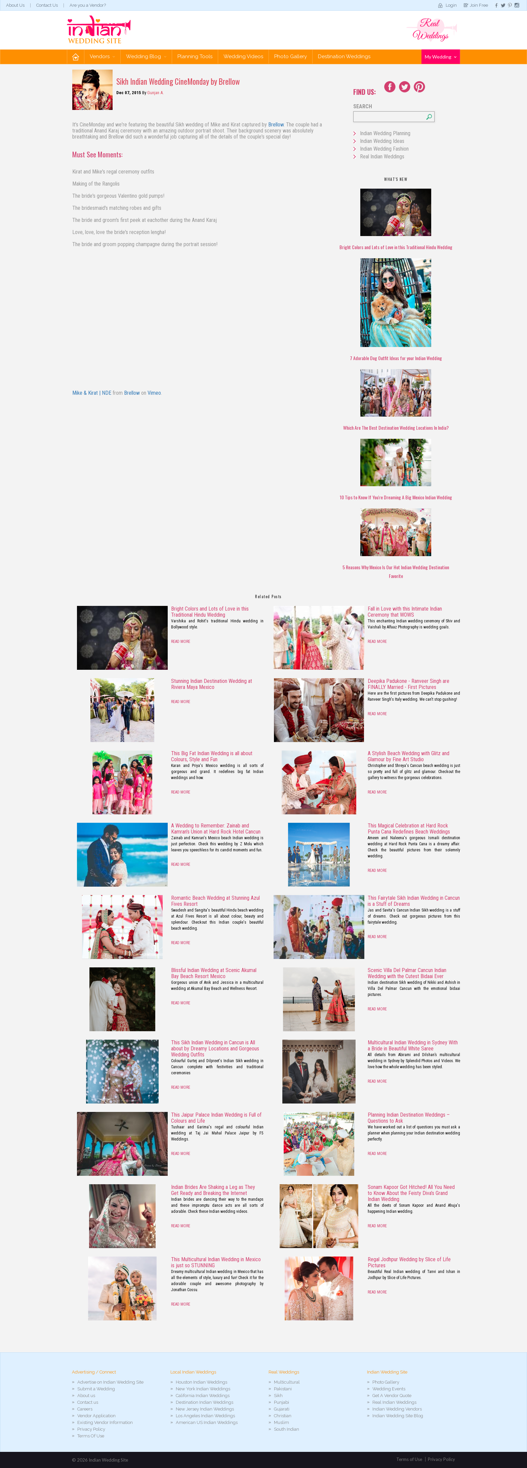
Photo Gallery (290, 56)
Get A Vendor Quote (391, 1395)
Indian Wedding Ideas (382, 141)
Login (451, 5)
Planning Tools (194, 56)
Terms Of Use (90, 1435)
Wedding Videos (243, 56)
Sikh (278, 1395)
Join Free (479, 5)
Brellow (276, 124)
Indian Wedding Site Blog (397, 1415)
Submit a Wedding (96, 1388)
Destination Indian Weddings (204, 1402)
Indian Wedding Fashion (384, 149)
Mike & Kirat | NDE (91, 393)
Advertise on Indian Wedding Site (110, 1382)
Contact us (87, 1402)
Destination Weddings (344, 56)
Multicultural (287, 1382)
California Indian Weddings (203, 1395)
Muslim (281, 1422)
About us (86, 1395)
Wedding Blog (146, 56)
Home (75, 57)
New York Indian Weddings (203, 1388)
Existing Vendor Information (105, 1422)
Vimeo (154, 393)
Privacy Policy (91, 1429)
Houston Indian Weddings (201, 1382)
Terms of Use (409, 1459)
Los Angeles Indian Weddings (205, 1415)
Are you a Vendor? (88, 5)
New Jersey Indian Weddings (205, 1409)
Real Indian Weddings (382, 156)
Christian (282, 1415)
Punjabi (281, 1402)
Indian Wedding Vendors (397, 1409)
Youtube (419, 86)
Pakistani (283, 1388)
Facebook (390, 86)
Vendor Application (96, 1415)
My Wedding (440, 57)
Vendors (102, 56)
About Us (15, 5)
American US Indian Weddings (207, 1422)
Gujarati (281, 1409)
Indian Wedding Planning (385, 133)
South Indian (286, 1429)
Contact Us (47, 5)
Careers (84, 1409)
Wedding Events (388, 1388)
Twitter (404, 86)
